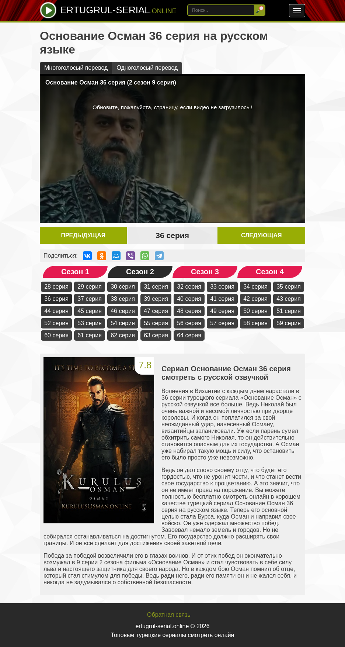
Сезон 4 (270, 272)
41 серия (222, 299)
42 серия (255, 299)
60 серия (56, 335)
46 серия (123, 311)
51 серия (288, 311)
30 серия (123, 286)
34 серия (255, 286)
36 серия (56, 299)
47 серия (156, 311)
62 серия (123, 335)
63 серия (156, 335)
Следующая (261, 235)
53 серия (89, 323)
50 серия (255, 311)
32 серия (189, 286)
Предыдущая (83, 235)
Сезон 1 (75, 272)
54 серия (123, 323)
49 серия (222, 311)
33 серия (222, 286)
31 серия (156, 286)
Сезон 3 (205, 272)
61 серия (89, 335)
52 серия (56, 323)
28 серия (56, 286)
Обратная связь (169, 615)
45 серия (89, 311)
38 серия (123, 299)
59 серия (288, 323)
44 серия (56, 311)
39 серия (156, 299)
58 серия (255, 323)
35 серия (288, 286)
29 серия (89, 286)
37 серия (89, 299)
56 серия (189, 323)
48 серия (189, 311)
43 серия (288, 299)
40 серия (189, 299)
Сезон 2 (140, 272)
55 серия (156, 323)
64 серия (189, 335)
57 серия (222, 323)
